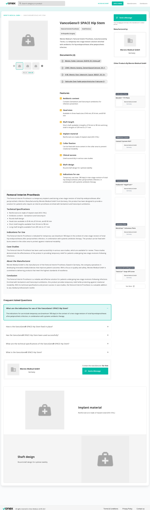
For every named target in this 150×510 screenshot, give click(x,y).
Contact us (140, 509)
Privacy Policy (127, 509)
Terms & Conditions (110, 509)
